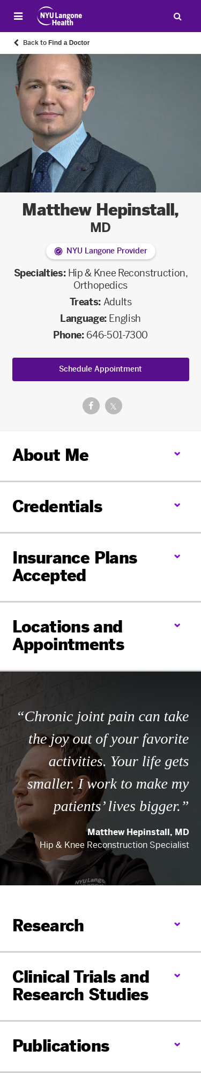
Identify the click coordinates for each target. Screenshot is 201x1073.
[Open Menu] (18, 16)
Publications (60, 1046)
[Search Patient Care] (177, 16)
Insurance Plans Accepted (74, 567)
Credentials (57, 506)
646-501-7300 (117, 335)
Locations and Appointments (68, 635)
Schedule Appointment (100, 369)
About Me (50, 455)
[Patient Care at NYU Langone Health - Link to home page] (59, 16)
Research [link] (48, 926)
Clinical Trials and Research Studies (81, 986)
